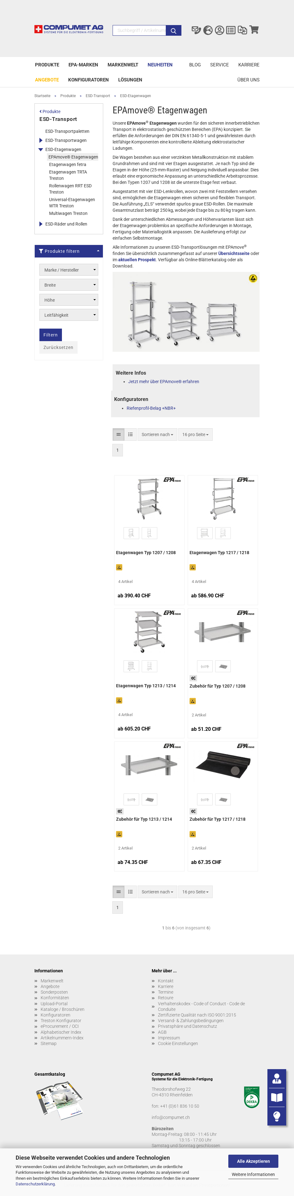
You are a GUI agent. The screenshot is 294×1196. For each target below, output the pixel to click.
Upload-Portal (54, 1003)
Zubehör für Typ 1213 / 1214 (144, 819)
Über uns (248, 80)
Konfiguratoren (88, 80)
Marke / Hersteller (61, 270)
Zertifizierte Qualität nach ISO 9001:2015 (197, 1014)
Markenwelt (123, 65)
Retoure (165, 997)
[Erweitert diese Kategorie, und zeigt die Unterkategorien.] (40, 140)
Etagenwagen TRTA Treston (68, 175)
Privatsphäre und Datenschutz (187, 1026)
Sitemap (49, 1043)
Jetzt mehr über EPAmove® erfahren (163, 381)
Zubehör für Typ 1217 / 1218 (218, 819)
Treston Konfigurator (61, 1020)
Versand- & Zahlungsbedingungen (191, 1020)
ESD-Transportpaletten (67, 131)
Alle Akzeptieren (253, 1161)
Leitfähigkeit (56, 315)
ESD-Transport (58, 119)
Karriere (249, 65)
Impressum (169, 1037)
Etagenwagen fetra (67, 164)
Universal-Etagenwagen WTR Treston (72, 202)
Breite (50, 285)
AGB (162, 1032)
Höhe (49, 300)
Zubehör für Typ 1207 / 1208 (218, 686)
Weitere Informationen (253, 1174)
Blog (195, 65)
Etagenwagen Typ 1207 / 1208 (146, 552)
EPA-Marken (83, 65)
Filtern (50, 334)
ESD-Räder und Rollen (66, 223)
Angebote (47, 80)
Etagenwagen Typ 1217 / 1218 (219, 552)
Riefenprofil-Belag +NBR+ (151, 408)
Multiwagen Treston (68, 213)
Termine (165, 992)
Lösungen (130, 80)
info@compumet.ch (171, 1117)
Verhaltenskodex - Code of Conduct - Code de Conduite (201, 1006)
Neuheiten (160, 65)
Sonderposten (54, 992)
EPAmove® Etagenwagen (73, 156)
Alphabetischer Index (61, 1032)
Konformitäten (55, 997)
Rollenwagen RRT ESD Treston (70, 189)
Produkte (47, 65)
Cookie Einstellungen (178, 1043)
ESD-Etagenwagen (63, 149)
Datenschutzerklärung (35, 1184)
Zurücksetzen (58, 347)
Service (219, 65)
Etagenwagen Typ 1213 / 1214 (146, 685)
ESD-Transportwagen (66, 140)
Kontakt (166, 980)
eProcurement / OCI (60, 1026)
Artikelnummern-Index (62, 1037)
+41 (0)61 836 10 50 (179, 1106)
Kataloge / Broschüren (62, 1009)
